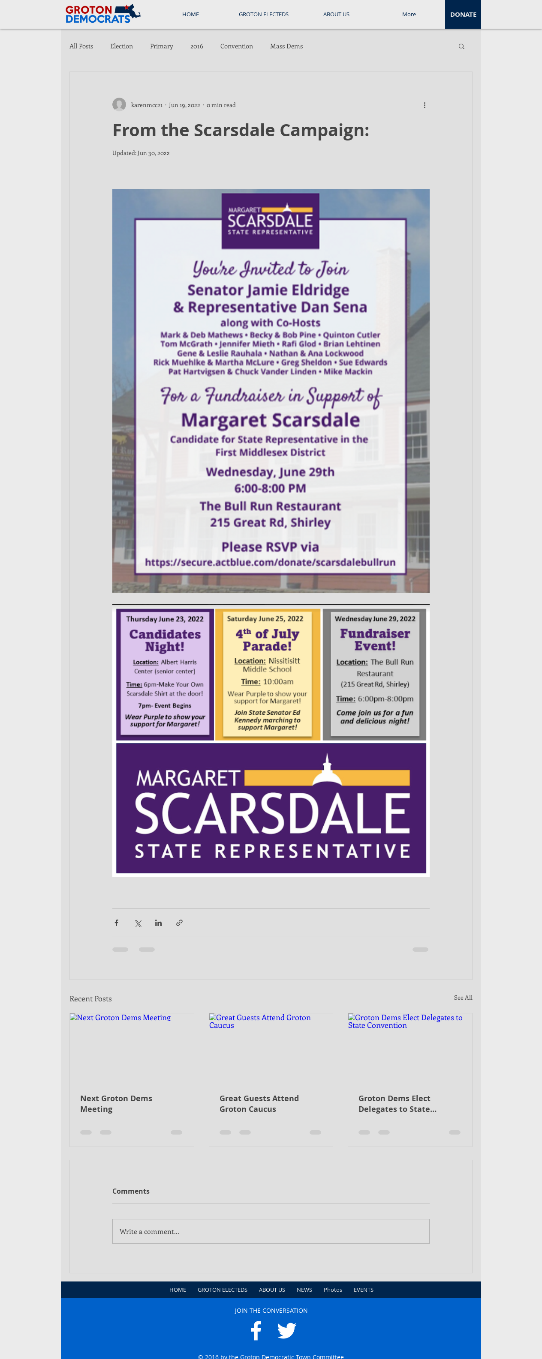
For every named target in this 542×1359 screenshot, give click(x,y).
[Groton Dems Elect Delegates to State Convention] (410, 1048)
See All (463, 997)
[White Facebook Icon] (256, 1331)
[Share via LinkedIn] (158, 923)
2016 (196, 46)
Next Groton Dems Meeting (116, 1103)
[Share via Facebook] (116, 923)
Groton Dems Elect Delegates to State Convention (394, 1103)
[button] (462, 45)
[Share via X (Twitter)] (137, 923)
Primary (161, 46)
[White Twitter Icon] (287, 1331)
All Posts (81, 46)
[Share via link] (179, 923)
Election (121, 46)
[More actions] (424, 104)
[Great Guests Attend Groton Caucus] (271, 1048)
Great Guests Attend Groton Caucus (259, 1103)
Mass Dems (286, 46)
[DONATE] (463, 14)
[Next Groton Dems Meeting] (132, 1048)
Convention (236, 46)
